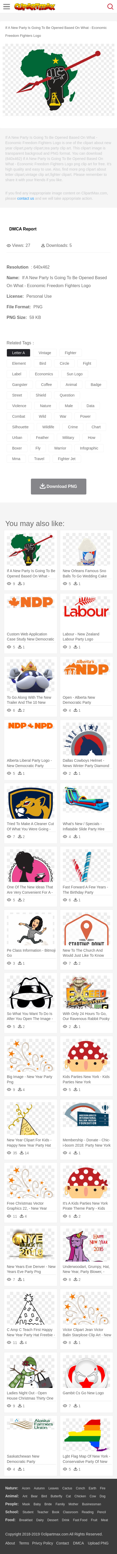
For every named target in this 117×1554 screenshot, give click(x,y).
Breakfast (26, 1520)
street (17, 395)
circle (64, 363)
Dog (102, 1496)
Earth (92, 1488)
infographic (89, 448)
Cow (93, 1496)
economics (44, 374)
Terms (24, 1543)
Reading (88, 1512)
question (67, 395)
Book (55, 1512)
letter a (18, 353)
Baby (37, 1504)
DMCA (78, 1543)
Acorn (26, 1488)
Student (27, 1512)
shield (41, 395)
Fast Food (80, 1520)
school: (12, 1512)
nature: (11, 1488)
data (91, 406)
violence (19, 406)
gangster (19, 384)
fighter (71, 353)
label (16, 374)
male (69, 406)
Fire (102, 1488)
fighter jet (67, 459)
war (63, 416)
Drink (65, 1520)
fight (87, 363)
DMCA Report (22, 229)
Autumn (39, 1488)
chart (96, 427)
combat (18, 416)
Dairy (40, 1520)
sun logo (75, 374)
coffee (46, 384)
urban (17, 437)
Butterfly (56, 1496)
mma (16, 459)
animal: (12, 1496)
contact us (25, 198)
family (60, 1504)
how (91, 437)
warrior (60, 448)
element (19, 363)
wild (42, 416)
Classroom (70, 1512)
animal (71, 384)
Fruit (94, 1520)
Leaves (53, 1488)
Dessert (52, 1520)
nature (45, 406)
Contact (62, 1543)
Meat (104, 1520)
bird (42, 363)
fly (38, 448)
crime (73, 427)
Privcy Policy (42, 1543)
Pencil (101, 1512)
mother (73, 1504)
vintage (45, 353)
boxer (17, 448)
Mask (26, 1504)
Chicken (80, 1496)
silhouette (20, 427)
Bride (48, 1504)
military (68, 437)
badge (96, 384)
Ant (24, 1496)
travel (39, 459)
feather (42, 437)
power (85, 416)
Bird (44, 1496)
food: (10, 1520)
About (10, 1543)
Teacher (43, 1512)
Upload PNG (98, 1543)
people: (12, 1504)
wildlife (48, 427)
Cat (68, 1496)
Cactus (67, 1488)
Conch (80, 1488)
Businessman (91, 1504)
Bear (34, 1496)
